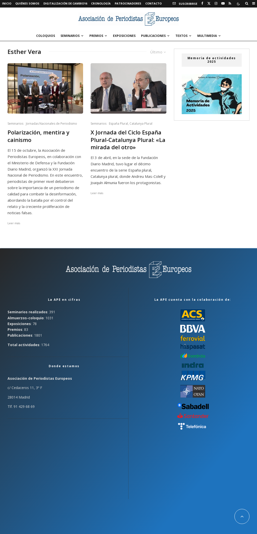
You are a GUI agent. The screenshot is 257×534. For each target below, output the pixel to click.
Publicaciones (153, 36)
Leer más (14, 223)
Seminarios (70, 36)
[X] (209, 3)
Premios (96, 36)
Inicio (6, 3)
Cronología (101, 3)
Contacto (153, 3)
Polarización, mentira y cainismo (39, 136)
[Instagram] (216, 3)
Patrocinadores (128, 3)
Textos (181, 36)
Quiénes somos (27, 3)
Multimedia (207, 36)
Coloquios (45, 36)
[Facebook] (202, 3)
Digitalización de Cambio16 (65, 3)
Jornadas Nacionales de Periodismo (51, 123)
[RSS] (230, 3)
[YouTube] (223, 3)
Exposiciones (124, 36)
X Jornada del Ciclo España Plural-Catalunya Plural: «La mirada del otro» (128, 140)
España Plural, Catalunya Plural (130, 123)
